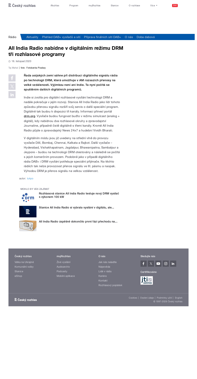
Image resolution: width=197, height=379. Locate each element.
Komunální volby (24, 332)
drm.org (29, 181)
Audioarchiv (63, 332)
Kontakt (102, 346)
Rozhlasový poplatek (110, 350)
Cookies (133, 363)
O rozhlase (134, 5)
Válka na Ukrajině (24, 327)
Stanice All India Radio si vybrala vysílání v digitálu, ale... (76, 273)
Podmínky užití (164, 363)
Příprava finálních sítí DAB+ (102, 37)
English (178, 363)
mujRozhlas (95, 5)
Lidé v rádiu (105, 336)
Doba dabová (146, 37)
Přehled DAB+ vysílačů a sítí (61, 37)
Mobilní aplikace (66, 341)
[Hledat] (184, 5)
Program (73, 5)
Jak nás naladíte (107, 327)
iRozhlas (55, 5)
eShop (18, 341)
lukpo (30, 243)
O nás (129, 37)
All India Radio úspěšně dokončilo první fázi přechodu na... (78, 286)
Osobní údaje (147, 363)
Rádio (12, 37)
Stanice (115, 5)
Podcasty (62, 336)
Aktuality (32, 37)
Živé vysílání (63, 327)
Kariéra (102, 341)
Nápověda (104, 332)
